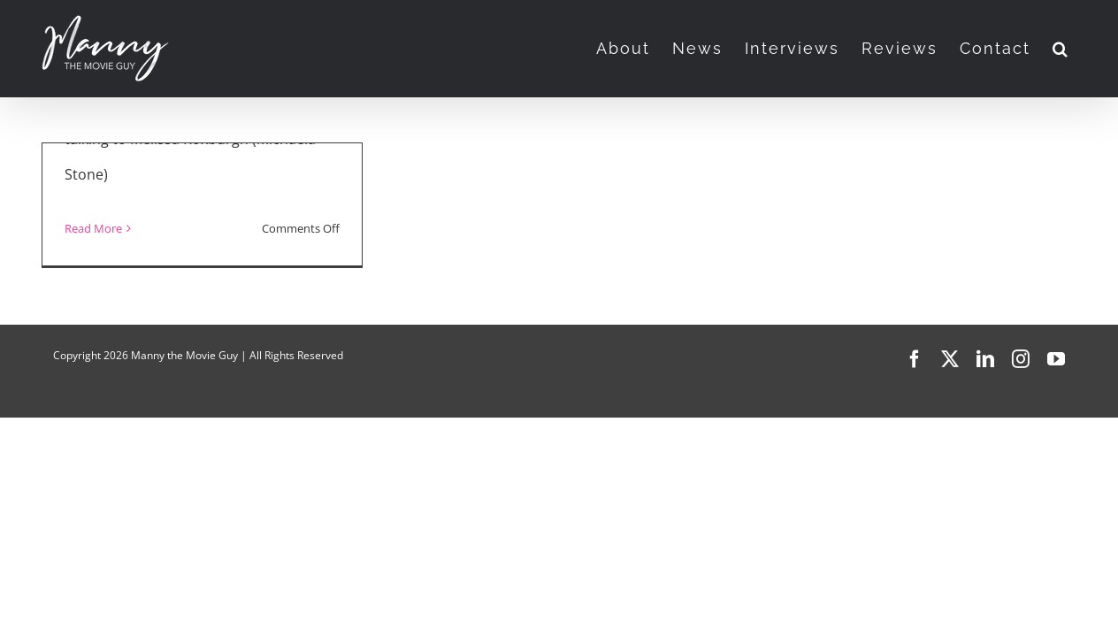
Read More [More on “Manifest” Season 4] (93, 228)
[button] (1083, 48)
